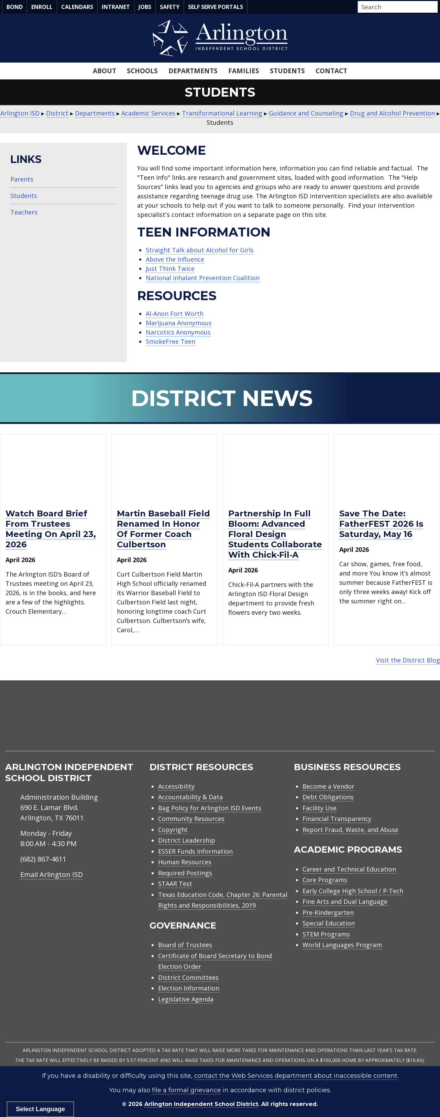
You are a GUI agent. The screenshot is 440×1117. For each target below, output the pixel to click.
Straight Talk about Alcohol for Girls (200, 250)
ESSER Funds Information (195, 851)
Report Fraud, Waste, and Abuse (350, 829)
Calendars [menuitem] (77, 7)
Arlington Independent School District (201, 1104)
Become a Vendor (328, 786)
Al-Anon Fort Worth (175, 313)
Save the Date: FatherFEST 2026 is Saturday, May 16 (381, 523)
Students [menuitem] (287, 70)
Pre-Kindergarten (328, 912)
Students (23, 195)
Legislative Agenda (185, 999)
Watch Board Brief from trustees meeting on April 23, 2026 (51, 528)
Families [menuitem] (243, 70)
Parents (21, 179)
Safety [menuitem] (169, 7)
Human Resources (184, 862)
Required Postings (185, 873)
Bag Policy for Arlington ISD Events (209, 808)
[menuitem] (376, 723)
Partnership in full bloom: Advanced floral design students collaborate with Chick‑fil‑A (275, 534)
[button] (436, 7)
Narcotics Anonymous (178, 332)
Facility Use (319, 808)
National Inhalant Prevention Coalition (203, 278)
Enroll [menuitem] (42, 7)
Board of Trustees (185, 945)
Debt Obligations (328, 797)
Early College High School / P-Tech (352, 891)
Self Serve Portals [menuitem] (215, 7)
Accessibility (176, 786)
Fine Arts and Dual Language (344, 901)
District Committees (188, 977)
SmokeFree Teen (170, 341)
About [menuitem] (104, 70)
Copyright (173, 829)
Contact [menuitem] (331, 70)
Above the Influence (175, 259)
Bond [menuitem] (15, 7)
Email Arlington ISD (51, 874)
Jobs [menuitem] (145, 7)
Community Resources (191, 818)
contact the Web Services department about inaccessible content (295, 1076)
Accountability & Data (190, 797)
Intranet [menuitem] (116, 7)
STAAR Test (175, 883)
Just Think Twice (170, 268)
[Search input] (396, 7)
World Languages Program (342, 945)
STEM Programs (326, 934)
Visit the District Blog (408, 660)
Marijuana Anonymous (179, 323)
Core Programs (324, 880)
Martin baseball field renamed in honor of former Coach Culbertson (163, 528)
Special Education (328, 923)
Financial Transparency (336, 818)
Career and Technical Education (349, 869)
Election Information (188, 988)
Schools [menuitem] (142, 70)
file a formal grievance (186, 1090)
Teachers (23, 212)
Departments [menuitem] (193, 70)
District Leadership (186, 840)
